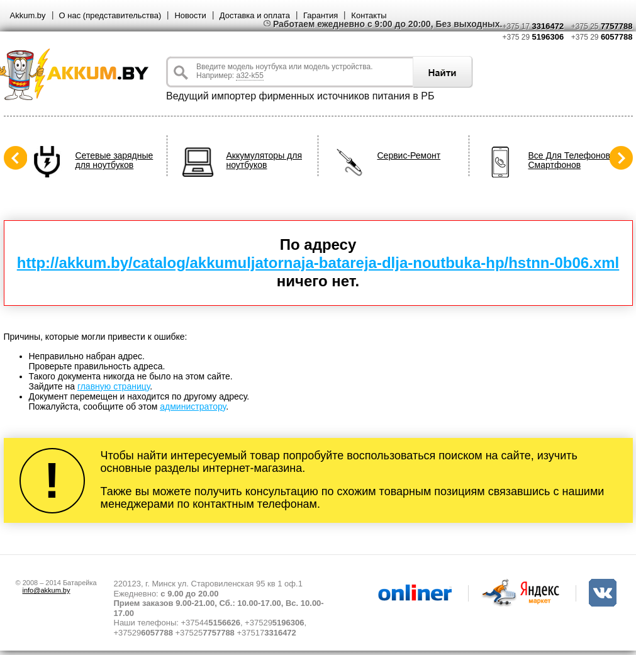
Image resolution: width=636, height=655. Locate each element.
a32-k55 (249, 75)
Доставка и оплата (255, 15)
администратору (193, 406)
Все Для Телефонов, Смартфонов (570, 160)
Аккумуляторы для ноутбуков (264, 160)
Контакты (368, 15)
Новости (190, 15)
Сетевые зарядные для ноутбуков (114, 160)
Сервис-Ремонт (409, 155)
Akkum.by (28, 15)
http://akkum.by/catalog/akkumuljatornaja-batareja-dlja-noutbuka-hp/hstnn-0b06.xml (318, 262)
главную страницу (113, 386)
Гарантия (320, 15)
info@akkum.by (46, 590)
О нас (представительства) (110, 15)
